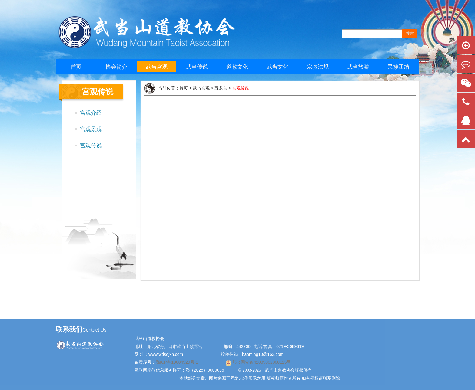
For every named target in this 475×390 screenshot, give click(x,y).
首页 (76, 67)
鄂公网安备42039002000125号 (261, 362)
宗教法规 (318, 67)
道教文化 (237, 67)
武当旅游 (358, 67)
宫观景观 (91, 129)
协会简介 (116, 67)
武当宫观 (157, 67)
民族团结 (398, 67)
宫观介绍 (91, 113)
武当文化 (277, 67)
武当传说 (197, 67)
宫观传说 (91, 146)
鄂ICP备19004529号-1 (177, 362)
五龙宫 (220, 88)
